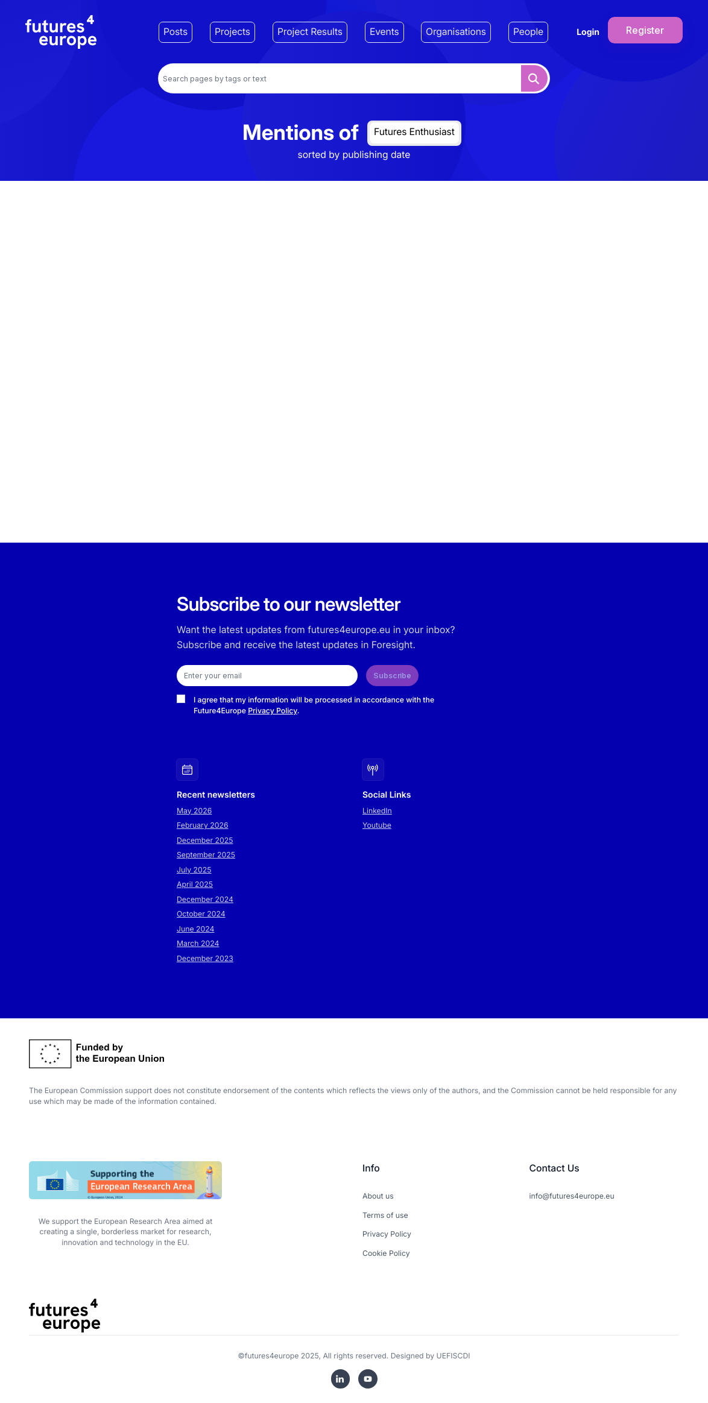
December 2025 (205, 840)
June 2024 (195, 928)
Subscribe (392, 675)
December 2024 (205, 899)
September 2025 (206, 854)
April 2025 (195, 884)
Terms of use (385, 1215)
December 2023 (205, 958)
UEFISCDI (453, 1355)
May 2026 (194, 810)
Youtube (376, 825)
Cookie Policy (386, 1253)
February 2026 (203, 825)
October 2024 (201, 913)
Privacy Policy (272, 710)
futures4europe (272, 1355)
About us (378, 1195)
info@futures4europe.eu (572, 1195)
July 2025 (194, 869)
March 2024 (198, 943)
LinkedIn (377, 810)
